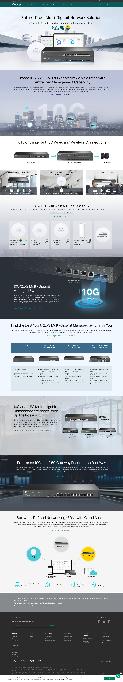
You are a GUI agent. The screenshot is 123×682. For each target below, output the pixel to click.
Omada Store (48, 636)
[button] (93, 1)
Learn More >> (61, 476)
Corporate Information (15, 639)
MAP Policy (67, 643)
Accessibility (15, 657)
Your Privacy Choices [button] (15, 653)
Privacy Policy (15, 650)
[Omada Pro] (32, 661)
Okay (109, 678)
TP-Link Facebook (109, 621)
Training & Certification (86, 641)
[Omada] (24, 661)
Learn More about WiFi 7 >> (61, 216)
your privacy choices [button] (67, 679)
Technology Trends (88, 638)
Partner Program (68, 636)
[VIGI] (40, 661)
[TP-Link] (15, 661)
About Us (14, 636)
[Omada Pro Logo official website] (14, 1)
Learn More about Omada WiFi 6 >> (61, 213)
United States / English (102, 661)
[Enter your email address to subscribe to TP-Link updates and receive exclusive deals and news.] (30, 626)
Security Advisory (32, 642)
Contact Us (15, 643)
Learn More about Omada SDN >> (61, 94)
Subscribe (51, 625)
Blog (31, 639)
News (31, 636)
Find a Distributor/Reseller (50, 639)
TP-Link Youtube (104, 621)
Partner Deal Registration (67, 639)
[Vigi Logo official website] (19, 1)
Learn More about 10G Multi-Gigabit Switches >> (29, 308)
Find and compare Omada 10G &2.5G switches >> (61, 336)
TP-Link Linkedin (98, 621)
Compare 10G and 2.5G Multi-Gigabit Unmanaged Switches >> (33, 431)
